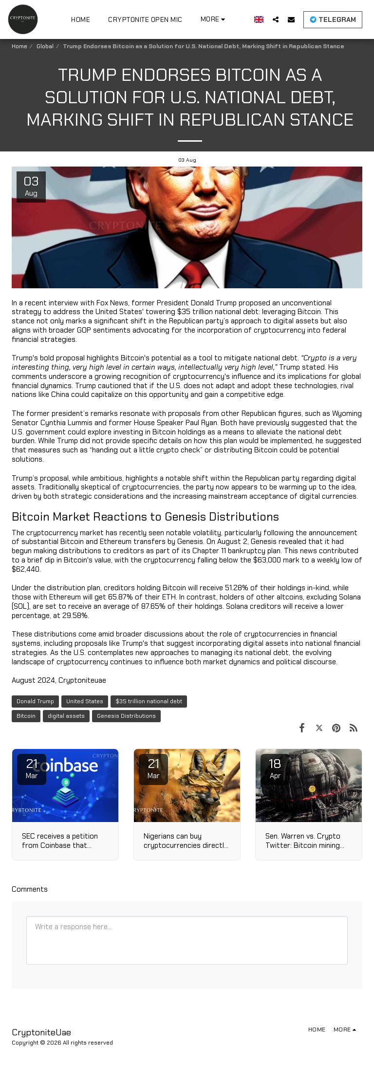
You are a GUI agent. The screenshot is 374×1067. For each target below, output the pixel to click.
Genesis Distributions (126, 716)
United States (84, 701)
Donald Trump (35, 701)
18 (275, 768)
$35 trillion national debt (148, 701)
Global (45, 46)
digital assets (66, 716)
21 (31, 768)
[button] (275, 19)
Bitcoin (26, 716)
